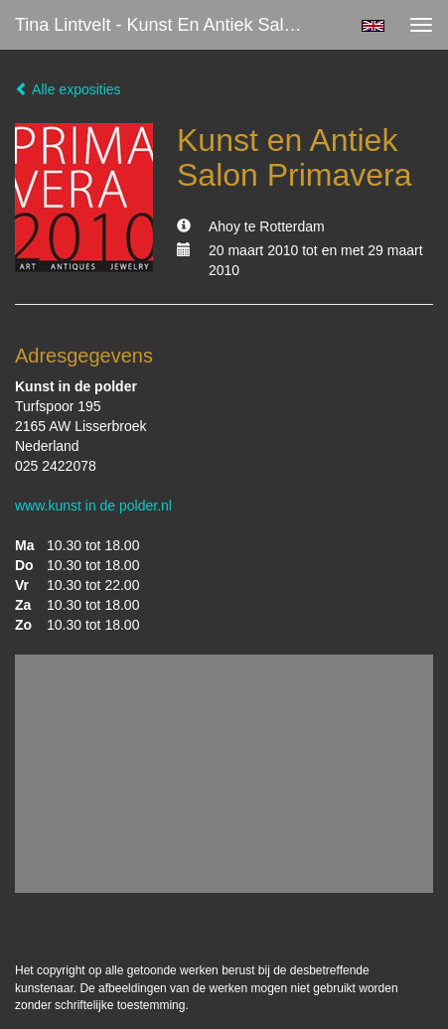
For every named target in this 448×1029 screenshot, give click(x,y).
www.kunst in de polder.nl (93, 506)
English (373, 26)
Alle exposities (68, 89)
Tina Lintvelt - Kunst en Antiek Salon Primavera (170, 25)
